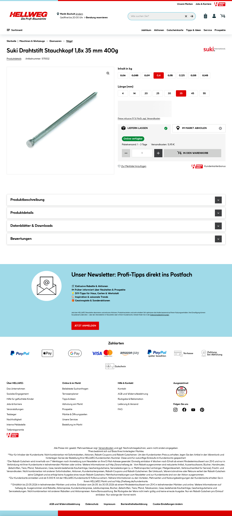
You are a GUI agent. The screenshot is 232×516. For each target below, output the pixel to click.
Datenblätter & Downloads (116, 226)
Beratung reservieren (96, 17)
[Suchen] (192, 16)
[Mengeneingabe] (142, 153)
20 (146, 93)
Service (208, 30)
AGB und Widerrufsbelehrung (133, 394)
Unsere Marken (185, 4)
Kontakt (122, 389)
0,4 (159, 75)
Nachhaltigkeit (14, 420)
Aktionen (159, 30)
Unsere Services (70, 420)
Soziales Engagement (18, 394)
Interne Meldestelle (16, 425)
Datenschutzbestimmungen (159, 315)
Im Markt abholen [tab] (201, 129)
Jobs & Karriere (203, 4)
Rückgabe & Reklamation (130, 399)
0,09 (147, 75)
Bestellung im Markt (72, 425)
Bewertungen (116, 239)
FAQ (120, 409)
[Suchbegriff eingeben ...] (162, 16)
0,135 (193, 75)
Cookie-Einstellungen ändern (168, 503)
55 (204, 93)
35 (181, 93)
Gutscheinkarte (175, 30)
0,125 (182, 75)
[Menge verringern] (126, 153)
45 (192, 93)
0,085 (135, 75)
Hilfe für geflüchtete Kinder (20, 399)
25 (157, 93)
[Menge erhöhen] (158, 153)
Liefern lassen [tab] (146, 129)
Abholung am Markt (72, 404)
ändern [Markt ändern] (79, 14)
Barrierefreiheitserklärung (134, 503)
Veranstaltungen (15, 409)
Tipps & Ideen (193, 30)
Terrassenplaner (70, 394)
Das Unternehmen (16, 389)
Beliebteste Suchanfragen (75, 389)
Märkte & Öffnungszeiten (74, 414)
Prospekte (220, 30)
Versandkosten (106, 448)
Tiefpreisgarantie (15, 430)
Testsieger (11, 414)
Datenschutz (91, 503)
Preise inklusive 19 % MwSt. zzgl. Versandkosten (139, 118)
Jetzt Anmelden (85, 326)
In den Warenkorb (192, 152)
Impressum (109, 503)
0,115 (170, 75)
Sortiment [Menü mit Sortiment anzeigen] (14, 29)
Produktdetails (14, 59)
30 (169, 93)
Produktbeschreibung (116, 200)
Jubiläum (146, 30)
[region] (60, 120)
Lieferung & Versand (128, 404)
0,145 (205, 75)
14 (134, 93)
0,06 (122, 75)
